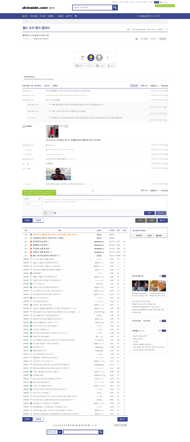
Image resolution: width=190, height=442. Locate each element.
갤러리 (25, 16)
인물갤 (127, 2)
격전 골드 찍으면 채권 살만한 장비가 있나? (47, 389)
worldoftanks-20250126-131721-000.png (38, 79)
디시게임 (138, 2)
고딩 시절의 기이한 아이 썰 (141, 301)
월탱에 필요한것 (37, 351)
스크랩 (136, 39)
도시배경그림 (136, 312)
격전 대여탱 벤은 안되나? (40, 354)
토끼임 (135, 342)
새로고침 (164, 86)
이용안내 (160, 29)
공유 (90, 65)
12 (80, 425)
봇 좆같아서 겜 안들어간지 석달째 (43, 403)
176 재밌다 (35, 347)
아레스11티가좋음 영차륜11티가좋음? (45, 270)
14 (86, 425)
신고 (111, 65)
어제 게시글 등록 (148, 16)
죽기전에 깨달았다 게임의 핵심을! (43, 344)
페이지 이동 (120, 425)
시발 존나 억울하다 (38, 329)
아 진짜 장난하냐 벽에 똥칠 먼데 (144, 350)
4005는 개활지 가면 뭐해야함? (42, 277)
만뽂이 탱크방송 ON (39, 336)
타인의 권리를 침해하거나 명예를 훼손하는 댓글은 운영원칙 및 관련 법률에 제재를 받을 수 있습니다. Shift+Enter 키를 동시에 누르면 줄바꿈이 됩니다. (78, 201)
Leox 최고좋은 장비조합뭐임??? (43, 263)
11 (76, 425)
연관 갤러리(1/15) (138, 29)
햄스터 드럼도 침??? (140, 336)
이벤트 (145, 2)
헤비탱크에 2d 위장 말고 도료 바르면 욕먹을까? (49, 365)
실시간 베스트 (137, 276)
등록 (149, 213)
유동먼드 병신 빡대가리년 (41, 305)
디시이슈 (146, 321)
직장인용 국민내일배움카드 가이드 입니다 (146, 307)
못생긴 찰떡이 (138, 339)
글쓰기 (162, 220)
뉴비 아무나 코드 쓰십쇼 (40, 361)
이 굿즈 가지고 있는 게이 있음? (43, 326)
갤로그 (132, 2)
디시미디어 (136, 321)
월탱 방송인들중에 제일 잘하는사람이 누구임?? (48, 368)
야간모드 (164, 2)
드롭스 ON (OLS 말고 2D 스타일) (43, 372)
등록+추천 (160, 213)
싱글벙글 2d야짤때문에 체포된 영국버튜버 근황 (148, 310)
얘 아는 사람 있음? (38, 298)
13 (83, 425)
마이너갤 (115, 2)
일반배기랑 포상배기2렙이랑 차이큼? (45, 319)
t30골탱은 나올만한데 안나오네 (43, 358)
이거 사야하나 (36, 284)
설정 (128, 29)
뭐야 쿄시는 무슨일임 (39, 393)
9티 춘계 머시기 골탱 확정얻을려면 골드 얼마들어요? (51, 400)
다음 (93, 425)
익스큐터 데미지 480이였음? (42, 259)
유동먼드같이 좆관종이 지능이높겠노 (45, 280)
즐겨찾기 (139, 236)
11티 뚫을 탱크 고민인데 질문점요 (44, 315)
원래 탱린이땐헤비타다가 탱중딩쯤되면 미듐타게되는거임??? (54, 414)
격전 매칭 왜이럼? (38, 301)
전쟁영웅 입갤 (36, 375)
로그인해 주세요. (139, 231)
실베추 (79, 65)
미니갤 (121, 2)
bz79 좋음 (35, 273)
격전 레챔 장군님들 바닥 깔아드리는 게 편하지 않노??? (51, 340)
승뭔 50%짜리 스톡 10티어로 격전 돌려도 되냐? (49, 407)
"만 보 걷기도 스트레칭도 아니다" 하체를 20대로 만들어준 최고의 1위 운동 (73, 140)
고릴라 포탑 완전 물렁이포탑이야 (43, 287)
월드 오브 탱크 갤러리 (36, 28)
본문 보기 (144, 86)
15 (89, 425)
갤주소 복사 (151, 29)
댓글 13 (162, 39)
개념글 (38, 220)
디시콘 (150, 2)
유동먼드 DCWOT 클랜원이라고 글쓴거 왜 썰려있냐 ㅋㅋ (52, 308)
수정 (140, 220)
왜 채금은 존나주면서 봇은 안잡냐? (44, 294)
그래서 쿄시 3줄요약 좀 (40, 386)
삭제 (166, 91)
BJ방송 (69, 16)
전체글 (27, 220)
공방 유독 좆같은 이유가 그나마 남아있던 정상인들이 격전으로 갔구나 (54, 396)
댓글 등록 (134, 86)
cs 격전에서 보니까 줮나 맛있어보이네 (45, 291)
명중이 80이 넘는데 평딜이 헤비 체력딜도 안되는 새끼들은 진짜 (54, 312)
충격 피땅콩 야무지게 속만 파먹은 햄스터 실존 (148, 347)
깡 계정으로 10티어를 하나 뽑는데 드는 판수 (47, 333)
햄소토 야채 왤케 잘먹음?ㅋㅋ (143, 344)
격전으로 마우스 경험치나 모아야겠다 (45, 266)
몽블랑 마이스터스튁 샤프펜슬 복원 (144, 304)
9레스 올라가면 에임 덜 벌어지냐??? (44, 379)
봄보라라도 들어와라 (39, 382)
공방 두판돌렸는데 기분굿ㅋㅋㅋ (43, 322)
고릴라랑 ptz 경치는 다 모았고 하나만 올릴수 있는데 (50, 410)
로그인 (157, 2)
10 (73, 425)
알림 (159, 236)
